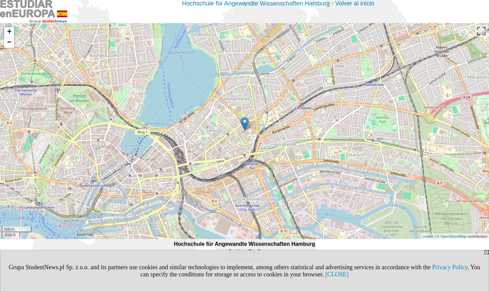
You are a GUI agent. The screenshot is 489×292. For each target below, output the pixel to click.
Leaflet (428, 236)
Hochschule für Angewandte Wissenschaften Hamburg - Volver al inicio (278, 3)
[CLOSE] (336, 274)
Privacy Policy (449, 267)
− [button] (9, 43)
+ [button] (9, 32)
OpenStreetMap (453, 236)
